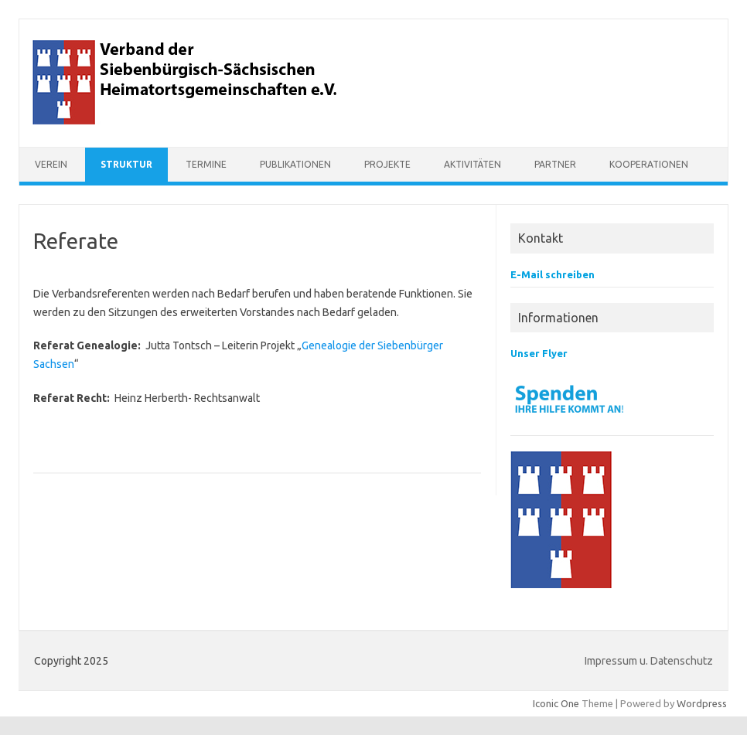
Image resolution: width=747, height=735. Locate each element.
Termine (206, 164)
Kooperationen (648, 164)
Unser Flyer (539, 353)
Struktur (126, 164)
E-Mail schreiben (552, 274)
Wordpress (702, 703)
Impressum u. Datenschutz (649, 661)
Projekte (387, 164)
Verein (51, 164)
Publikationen (295, 164)
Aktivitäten (472, 164)
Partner (555, 164)
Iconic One (556, 703)
